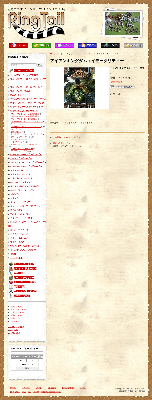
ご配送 (24, 392)
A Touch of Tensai (136, 391)
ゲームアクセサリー (24, 277)
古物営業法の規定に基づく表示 (51, 392)
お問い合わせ (68, 388)
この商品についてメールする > (66, 137)
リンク (113, 45)
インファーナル (18, 142)
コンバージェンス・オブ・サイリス (27, 121)
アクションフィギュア (25, 291)
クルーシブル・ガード (21, 137)
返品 (29, 392)
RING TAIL (140, 389)
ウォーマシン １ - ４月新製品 (24, 119)
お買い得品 (15, 333)
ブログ (90, 45)
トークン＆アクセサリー (22, 148)
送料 (11, 392)
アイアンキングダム (20, 151)
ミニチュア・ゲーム (24, 70)
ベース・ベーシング (24, 264)
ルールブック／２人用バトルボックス (28, 144)
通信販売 (44, 45)
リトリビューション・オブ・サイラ (27, 134)
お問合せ (136, 45)
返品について (17, 315)
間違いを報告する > (61, 143)
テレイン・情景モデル (25, 268)
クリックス (16, 132)
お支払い (17, 392)
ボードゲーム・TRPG (25, 282)
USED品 (14, 330)
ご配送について (18, 312)
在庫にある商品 (17, 327)
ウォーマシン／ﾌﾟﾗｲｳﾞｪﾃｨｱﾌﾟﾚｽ (82, 54)
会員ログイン (17, 318)
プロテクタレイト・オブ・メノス (26, 126)
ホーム (21, 45)
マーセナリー (17, 139)
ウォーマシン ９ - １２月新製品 (25, 114)
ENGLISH (15, 321)
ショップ (62, 54)
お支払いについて (19, 309)
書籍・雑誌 (19, 286)
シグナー (15, 124)
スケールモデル (22, 296)
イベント (67, 45)
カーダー (15, 129)
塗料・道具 (19, 273)
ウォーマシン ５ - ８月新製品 (24, 116)
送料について (17, 306)
